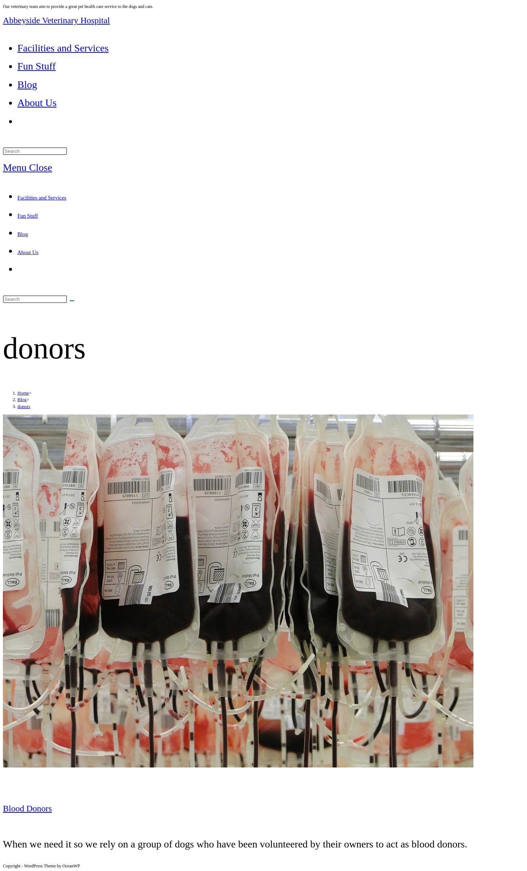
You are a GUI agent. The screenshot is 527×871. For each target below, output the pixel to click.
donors (23, 406)
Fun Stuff (27, 216)
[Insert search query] (35, 151)
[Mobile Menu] (27, 167)
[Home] (23, 393)
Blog (22, 234)
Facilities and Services (41, 198)
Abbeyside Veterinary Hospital (56, 20)
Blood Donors (27, 808)
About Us (27, 252)
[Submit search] (72, 301)
